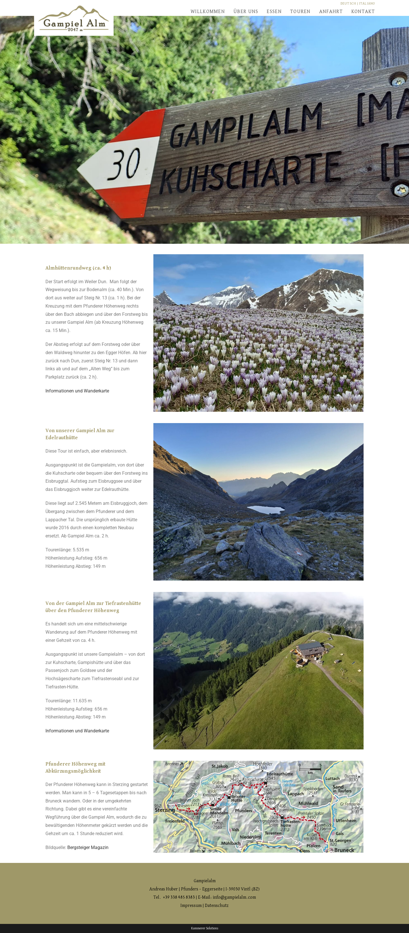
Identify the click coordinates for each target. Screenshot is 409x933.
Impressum (191, 905)
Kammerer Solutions (204, 928)
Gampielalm (205, 881)
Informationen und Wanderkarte (77, 391)
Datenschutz (217, 905)
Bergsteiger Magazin (87, 847)
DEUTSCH (348, 3)
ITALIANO (367, 3)
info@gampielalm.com (234, 897)
